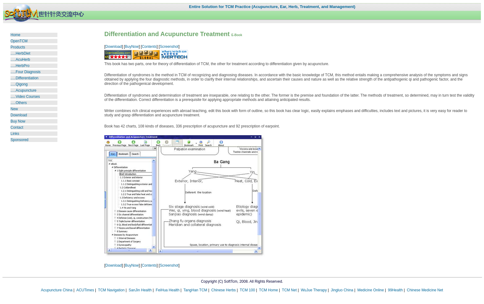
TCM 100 (247, 290)
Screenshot (169, 46)
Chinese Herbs (223, 290)
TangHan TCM (195, 290)
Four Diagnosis (28, 72)
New (14, 109)
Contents (149, 46)
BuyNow (132, 46)
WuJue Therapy (314, 290)
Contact (16, 127)
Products (17, 47)
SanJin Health (140, 290)
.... (13, 84)
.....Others (18, 103)
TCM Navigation (111, 290)
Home (15, 35)
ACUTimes (85, 290)
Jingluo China (342, 290)
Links (14, 133)
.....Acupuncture (23, 90)
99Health (395, 290)
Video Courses (25, 96)
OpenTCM (18, 41)
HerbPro (23, 66)
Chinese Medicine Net (425, 290)
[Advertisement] (29, 181)
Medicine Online (370, 290)
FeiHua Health (168, 290)
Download (18, 115)
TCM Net (289, 290)
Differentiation (27, 78)
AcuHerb (23, 59)
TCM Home (268, 290)
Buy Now (17, 121)
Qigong (22, 84)
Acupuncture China (57, 290)
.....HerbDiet (20, 53)
